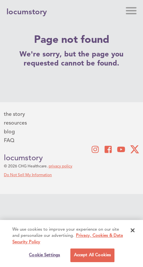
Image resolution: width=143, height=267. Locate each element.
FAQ (9, 140)
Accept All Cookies (92, 256)
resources (15, 123)
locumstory (23, 158)
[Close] (132, 231)
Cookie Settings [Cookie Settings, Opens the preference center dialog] (44, 256)
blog (9, 132)
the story (14, 114)
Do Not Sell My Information (28, 175)
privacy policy (60, 166)
